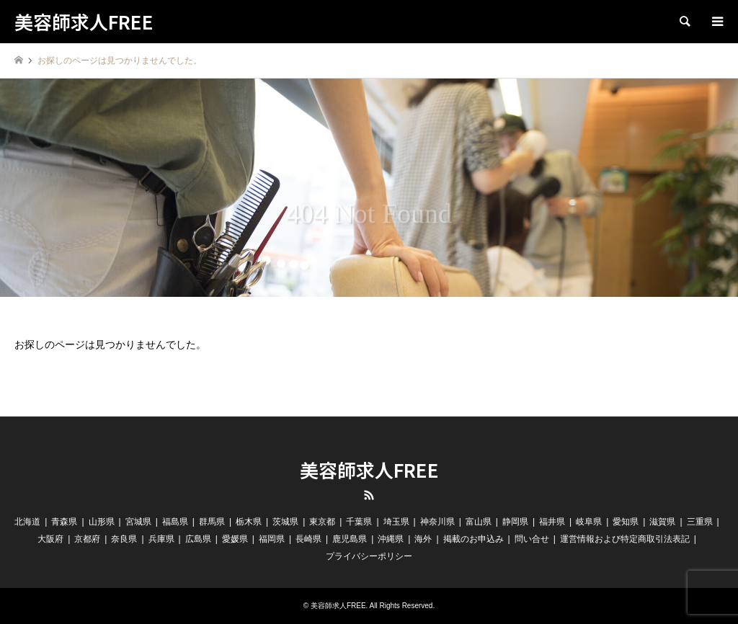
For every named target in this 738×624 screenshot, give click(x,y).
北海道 (27, 522)
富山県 (479, 522)
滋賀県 (662, 522)
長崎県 (308, 539)
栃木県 (249, 522)
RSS (369, 495)
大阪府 (50, 539)
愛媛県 (235, 539)
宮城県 (138, 522)
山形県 (102, 522)
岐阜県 (589, 522)
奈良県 (124, 539)
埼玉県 (396, 522)
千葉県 (359, 522)
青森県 (64, 522)
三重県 (700, 522)
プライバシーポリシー (369, 556)
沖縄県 (391, 539)
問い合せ (532, 539)
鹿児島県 (349, 539)
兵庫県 (161, 539)
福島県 (175, 522)
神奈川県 (437, 522)
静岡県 (515, 522)
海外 (423, 539)
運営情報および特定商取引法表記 (625, 539)
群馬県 (212, 522)
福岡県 (272, 539)
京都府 (87, 539)
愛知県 (626, 522)
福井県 (552, 522)
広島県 (198, 539)
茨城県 (285, 522)
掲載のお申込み (473, 539)
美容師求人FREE (369, 469)
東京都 (322, 522)
